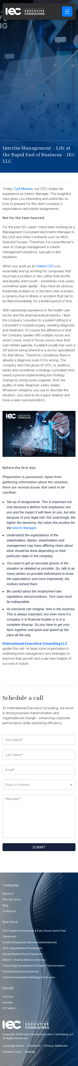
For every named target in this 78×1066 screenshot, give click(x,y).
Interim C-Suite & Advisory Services (24, 959)
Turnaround (9, 936)
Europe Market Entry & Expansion (22, 954)
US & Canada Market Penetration (22, 948)
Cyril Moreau (23, 189)
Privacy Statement (56, 1045)
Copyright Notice (13, 1045)
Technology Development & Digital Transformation (33, 965)
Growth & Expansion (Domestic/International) (29, 942)
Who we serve (11, 899)
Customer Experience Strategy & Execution (28, 977)
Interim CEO (45, 266)
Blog (5, 905)
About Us (8, 893)
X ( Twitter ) (9, 1008)
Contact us (9, 911)
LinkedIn (7, 1002)
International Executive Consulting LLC (34, 643)
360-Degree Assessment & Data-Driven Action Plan (34, 930)
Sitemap (30, 1051)
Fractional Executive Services (20, 971)
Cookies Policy (12, 1051)
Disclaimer (34, 1045)
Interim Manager (24, 528)
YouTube (7, 996)
